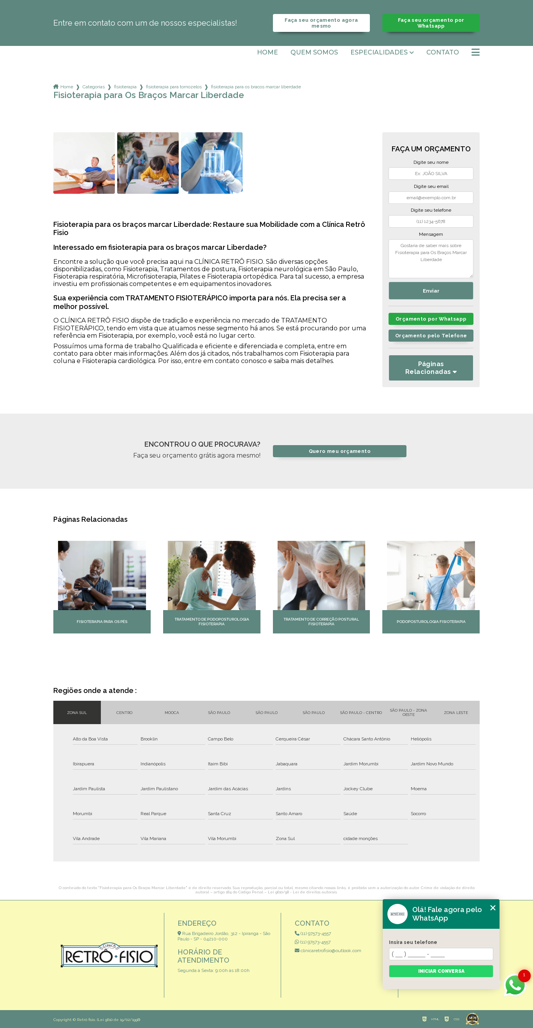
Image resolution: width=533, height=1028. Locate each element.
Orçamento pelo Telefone (431, 336)
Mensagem (431, 234)
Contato (442, 52)
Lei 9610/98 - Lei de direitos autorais (302, 892)
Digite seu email (431, 186)
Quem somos (314, 52)
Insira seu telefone (413, 942)
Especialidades (379, 52)
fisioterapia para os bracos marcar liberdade (256, 86)
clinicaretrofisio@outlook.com (328, 950)
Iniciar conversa (441, 971)
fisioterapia (125, 86)
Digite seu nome (431, 162)
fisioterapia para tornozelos (174, 86)
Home (267, 52)
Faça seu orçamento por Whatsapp (431, 23)
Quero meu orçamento (340, 451)
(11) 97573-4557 (313, 933)
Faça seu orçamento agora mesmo (321, 23)
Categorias (94, 86)
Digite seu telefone (431, 210)
